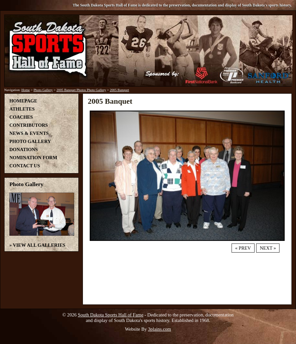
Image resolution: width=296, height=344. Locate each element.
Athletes (22, 109)
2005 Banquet (119, 90)
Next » (268, 248)
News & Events (29, 133)
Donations (23, 149)
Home (25, 90)
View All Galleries (39, 245)
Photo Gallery (43, 90)
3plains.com (159, 329)
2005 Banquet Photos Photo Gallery (81, 90)
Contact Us (24, 165)
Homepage (23, 100)
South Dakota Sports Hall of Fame (110, 314)
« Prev (243, 248)
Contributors (28, 125)
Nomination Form (33, 157)
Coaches (21, 117)
